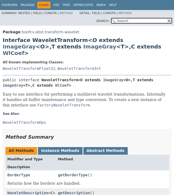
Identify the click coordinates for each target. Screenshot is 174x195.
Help (113, 5)
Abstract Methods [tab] (105, 150)
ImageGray (19, 46)
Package (28, 5)
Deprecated (83, 5)
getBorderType (73, 175)
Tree (66, 5)
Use (56, 5)
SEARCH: (102, 21)
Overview (10, 5)
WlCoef (13, 53)
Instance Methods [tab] (60, 150)
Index (101, 5)
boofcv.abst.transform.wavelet (50, 32)
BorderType (18, 175)
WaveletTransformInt (79, 68)
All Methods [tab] (21, 150)
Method (66, 13)
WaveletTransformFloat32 (29, 68)
